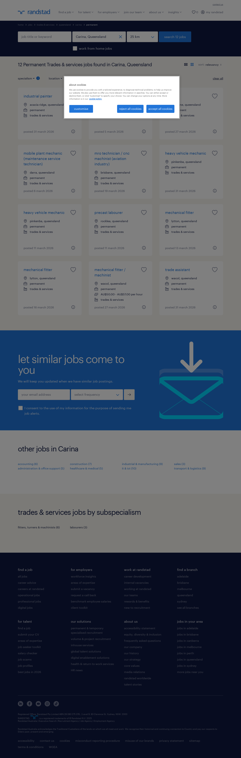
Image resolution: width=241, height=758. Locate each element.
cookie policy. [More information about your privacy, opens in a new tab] (95, 99)
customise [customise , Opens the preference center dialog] (81, 108)
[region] (122, 97)
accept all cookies (160, 108)
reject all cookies (130, 108)
